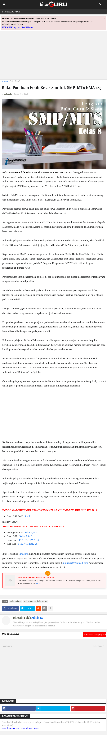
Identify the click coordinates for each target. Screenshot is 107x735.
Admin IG (37, 617)
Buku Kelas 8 (15, 81)
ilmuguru (23, 553)
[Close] (105, 18)
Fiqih (27, 516)
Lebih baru (7, 646)
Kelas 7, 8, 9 (30, 532)
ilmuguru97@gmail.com (75, 562)
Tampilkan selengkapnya (95, 634)
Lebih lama (97, 646)
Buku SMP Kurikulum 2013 (35, 601)
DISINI (39, 583)
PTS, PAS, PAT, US (29, 540)
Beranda (5, 81)
